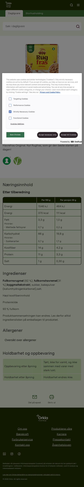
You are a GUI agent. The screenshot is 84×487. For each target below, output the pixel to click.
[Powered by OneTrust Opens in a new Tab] (70, 142)
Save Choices (15, 135)
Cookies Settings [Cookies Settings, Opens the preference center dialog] (17, 124)
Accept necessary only (47, 135)
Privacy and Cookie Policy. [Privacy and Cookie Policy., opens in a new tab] (50, 92)
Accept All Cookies (68, 135)
